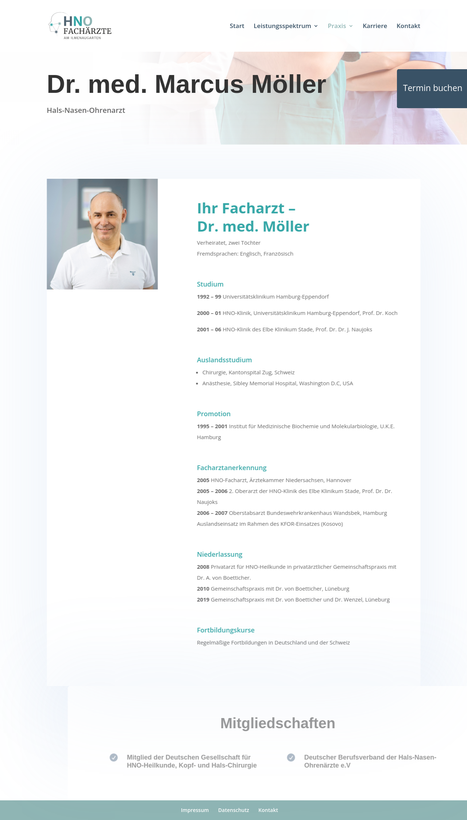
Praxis (337, 26)
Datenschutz (233, 810)
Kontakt (408, 26)
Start (237, 26)
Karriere (375, 26)
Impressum (195, 810)
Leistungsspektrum (282, 26)
